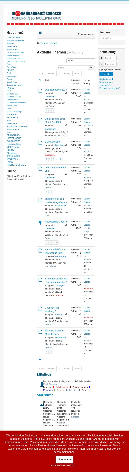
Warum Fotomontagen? (16, 61)
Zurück (51, 73)
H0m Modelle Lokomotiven (17, 126)
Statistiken (45, 395)
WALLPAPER (13, 159)
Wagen (9, 79)
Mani (45, 384)
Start (41, 73)
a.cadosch (50, 155)
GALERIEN (12, 114)
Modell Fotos (12, 46)
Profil (9, 73)
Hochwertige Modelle (56, 221)
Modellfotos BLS (13, 100)
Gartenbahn (50, 96)
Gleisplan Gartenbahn (15, 40)
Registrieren (106, 79)
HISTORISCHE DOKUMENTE (14, 139)
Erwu (51, 106)
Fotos (9, 64)
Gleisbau (10, 43)
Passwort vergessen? (109, 88)
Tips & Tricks (12, 67)
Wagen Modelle (13, 55)
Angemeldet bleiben (111, 69)
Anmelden (106, 74)
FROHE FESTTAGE (16, 165)
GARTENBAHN (14, 37)
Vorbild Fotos (12, 49)
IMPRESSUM (13, 156)
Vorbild (58, 314)
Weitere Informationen (63, 465)
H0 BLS (10, 88)
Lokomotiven (12, 76)
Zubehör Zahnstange (15, 85)
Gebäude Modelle (14, 58)
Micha (64, 135)
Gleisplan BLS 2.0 (14, 97)
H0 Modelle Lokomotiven (17, 103)
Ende (77, 73)
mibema (87, 99)
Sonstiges (60, 145)
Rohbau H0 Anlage (14, 112)
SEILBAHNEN (13, 135)
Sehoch (48, 238)
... (57, 159)
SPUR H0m (12, 117)
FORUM (11, 150)
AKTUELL (11, 153)
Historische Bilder (14, 144)
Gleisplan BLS (12, 94)
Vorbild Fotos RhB (14, 129)
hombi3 (75, 417)
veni (47, 215)
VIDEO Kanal (13, 147)
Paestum (53, 384)
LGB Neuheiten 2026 (56, 89)
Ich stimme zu (64, 459)
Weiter (67, 73)
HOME (10, 162)
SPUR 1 (10, 70)
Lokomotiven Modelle (15, 52)
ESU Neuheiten (53, 141)
